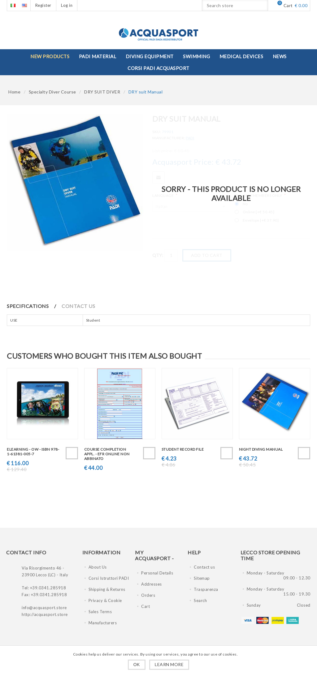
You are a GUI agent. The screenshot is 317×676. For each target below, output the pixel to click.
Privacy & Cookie (105, 600)
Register (43, 5)
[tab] (34, 306)
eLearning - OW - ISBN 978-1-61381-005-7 (33, 451)
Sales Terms (100, 611)
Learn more (169, 664)
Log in (66, 5)
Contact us (204, 567)
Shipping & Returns (107, 589)
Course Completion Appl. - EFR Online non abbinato (107, 454)
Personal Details (157, 572)
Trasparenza (206, 589)
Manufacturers (103, 622)
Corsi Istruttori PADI (109, 578)
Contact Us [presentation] (78, 306)
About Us (98, 567)
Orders (148, 595)
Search (200, 600)
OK (136, 664)
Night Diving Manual (261, 449)
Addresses (151, 584)
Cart (145, 606)
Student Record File (183, 449)
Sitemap (202, 578)
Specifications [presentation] (28, 306)
